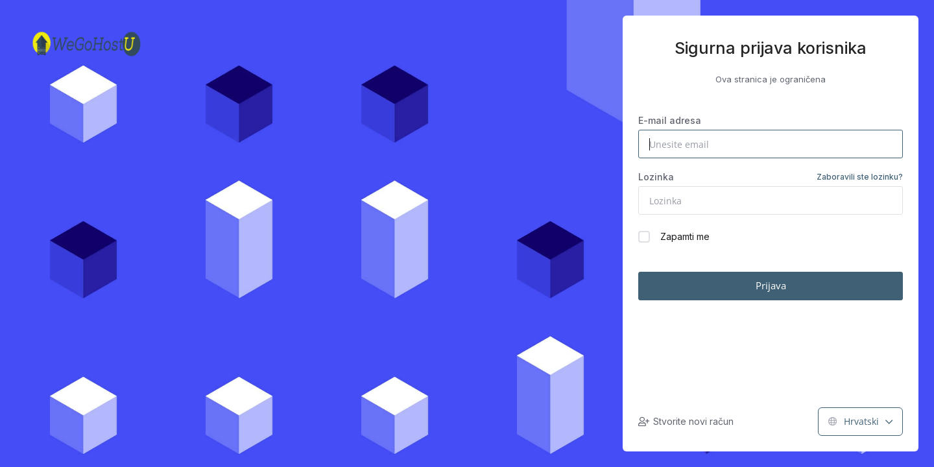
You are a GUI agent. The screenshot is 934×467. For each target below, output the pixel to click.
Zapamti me (674, 237)
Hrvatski (860, 421)
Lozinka (770, 177)
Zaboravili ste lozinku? (860, 177)
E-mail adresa (669, 120)
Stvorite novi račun (686, 421)
